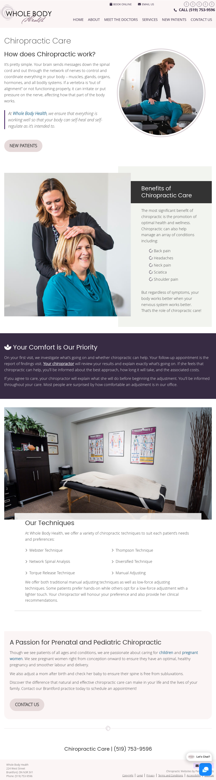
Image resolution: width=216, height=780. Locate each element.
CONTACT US (27, 704)
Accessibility (194, 775)
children (166, 652)
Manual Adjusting (131, 572)
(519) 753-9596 (202, 9)
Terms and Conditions (170, 775)
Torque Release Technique (52, 572)
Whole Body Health (30, 113)
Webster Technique (46, 550)
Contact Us (201, 19)
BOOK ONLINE (121, 4)
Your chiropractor (58, 363)
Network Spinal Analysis (49, 561)
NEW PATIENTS (23, 146)
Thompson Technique (134, 550)
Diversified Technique (134, 561)
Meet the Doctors (121, 19)
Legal (140, 775)
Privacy (150, 775)
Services (150, 19)
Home (78, 19)
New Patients (174, 19)
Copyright (127, 775)
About (94, 19)
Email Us (146, 4)
